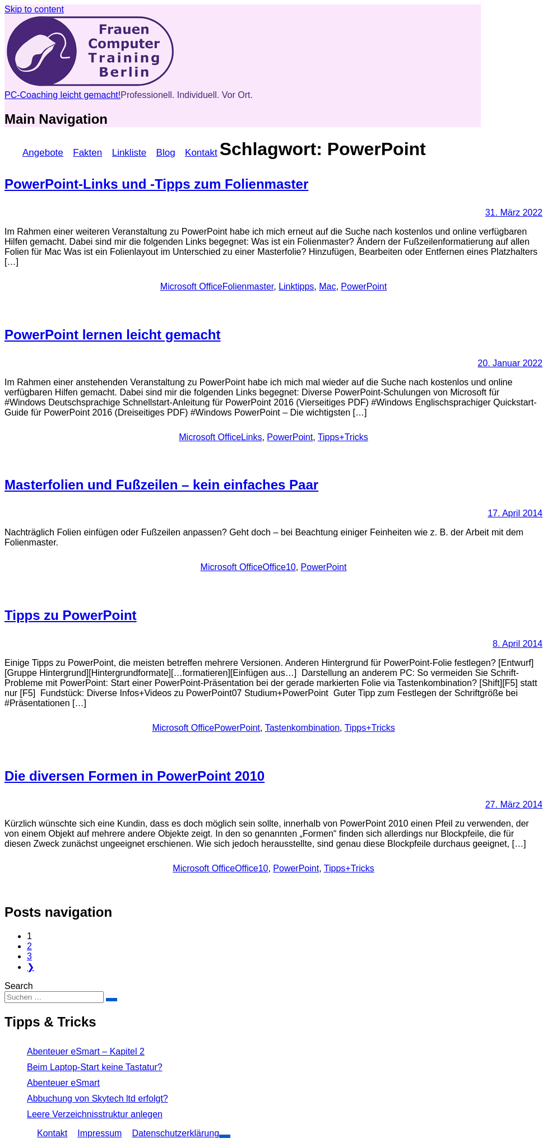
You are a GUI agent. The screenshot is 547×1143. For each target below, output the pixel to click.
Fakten (87, 152)
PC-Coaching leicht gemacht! (62, 95)
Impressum (99, 1133)
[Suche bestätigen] (111, 999)
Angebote (42, 152)
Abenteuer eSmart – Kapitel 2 (86, 1051)
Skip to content (34, 9)
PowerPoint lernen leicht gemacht (112, 334)
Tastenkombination (302, 728)
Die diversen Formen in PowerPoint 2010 (134, 775)
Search (18, 986)
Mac (327, 286)
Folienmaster (248, 286)
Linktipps (296, 286)
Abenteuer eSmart (63, 1083)
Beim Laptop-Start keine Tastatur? (95, 1067)
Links (251, 437)
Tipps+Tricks (343, 437)
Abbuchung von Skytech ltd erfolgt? (97, 1098)
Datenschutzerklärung (175, 1133)
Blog (165, 152)
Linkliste (129, 152)
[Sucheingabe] (54, 997)
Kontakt (201, 152)
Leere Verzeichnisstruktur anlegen (95, 1114)
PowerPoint (364, 286)
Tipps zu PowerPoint (70, 615)
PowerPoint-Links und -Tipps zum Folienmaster (156, 184)
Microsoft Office (191, 286)
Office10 (278, 567)
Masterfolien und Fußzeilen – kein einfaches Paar (161, 484)
